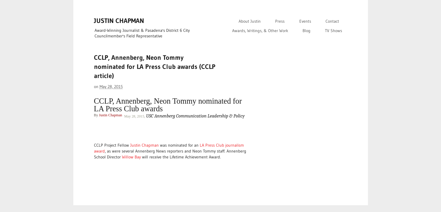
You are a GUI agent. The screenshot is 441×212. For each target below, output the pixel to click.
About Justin (250, 21)
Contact (332, 21)
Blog (306, 30)
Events (305, 21)
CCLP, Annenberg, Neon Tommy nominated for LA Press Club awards (168, 105)
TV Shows (333, 30)
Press (280, 21)
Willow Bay (131, 157)
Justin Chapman (110, 115)
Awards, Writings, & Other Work (260, 30)
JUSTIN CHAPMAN (119, 21)
